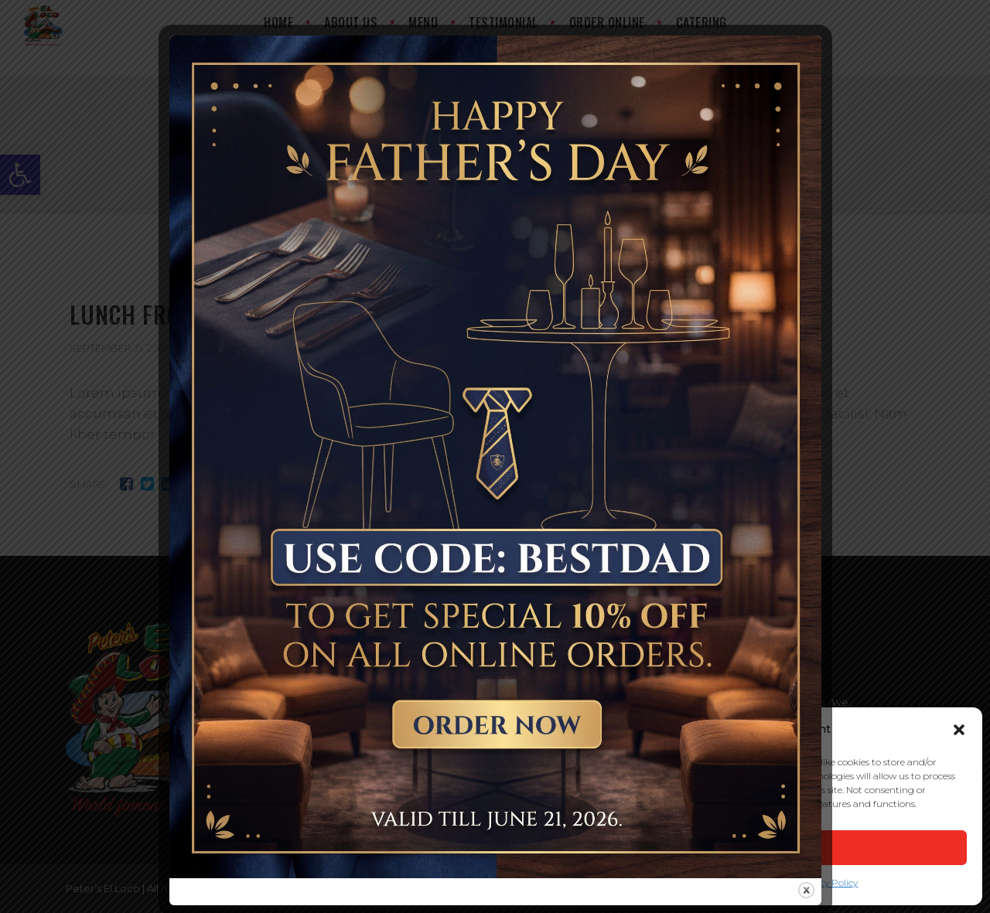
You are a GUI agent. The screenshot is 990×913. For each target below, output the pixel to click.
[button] (959, 730)
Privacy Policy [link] (827, 882)
